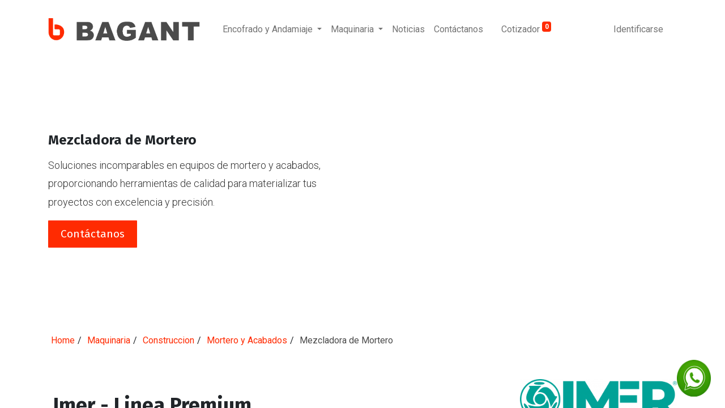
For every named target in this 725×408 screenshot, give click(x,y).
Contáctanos (93, 233)
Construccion (168, 340)
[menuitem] (408, 29)
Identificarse (638, 29)
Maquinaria (108, 340)
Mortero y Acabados (247, 340)
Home (63, 340)
